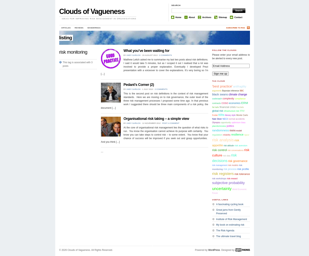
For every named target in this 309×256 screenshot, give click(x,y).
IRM (242, 110)
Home (178, 17)
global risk (217, 111)
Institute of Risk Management (231, 219)
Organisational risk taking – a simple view (156, 119)
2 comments (165, 55)
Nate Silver (217, 119)
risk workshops (219, 178)
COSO (224, 103)
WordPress (214, 250)
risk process (230, 169)
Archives (206, 17)
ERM (244, 103)
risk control (219, 150)
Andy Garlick (133, 55)
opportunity (226, 122)
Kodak (215, 115)
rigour (246, 135)
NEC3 (225, 119)
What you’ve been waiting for (147, 51)
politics (230, 126)
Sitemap (223, 17)
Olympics (216, 122)
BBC (242, 91)
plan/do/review (219, 126)
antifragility (239, 86)
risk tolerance (242, 174)
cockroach (217, 98)
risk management (220, 165)
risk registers (223, 174)
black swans (220, 94)
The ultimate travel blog (228, 236)
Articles (66, 28)
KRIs (221, 114)
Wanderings (94, 28)
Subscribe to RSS (235, 28)
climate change (238, 94)
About (192, 17)
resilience (237, 134)
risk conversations (235, 150)
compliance (240, 98)
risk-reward (232, 178)
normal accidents (237, 119)
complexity (228, 98)
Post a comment (170, 123)
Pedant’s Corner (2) (139, 85)
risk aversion (240, 145)
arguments (217, 91)
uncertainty (222, 188)
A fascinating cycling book (229, 204)
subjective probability (228, 183)
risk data (227, 156)
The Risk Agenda (225, 230)
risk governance (238, 161)
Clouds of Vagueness (92, 11)
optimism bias (238, 122)
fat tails (215, 107)
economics (235, 103)
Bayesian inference (230, 91)
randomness (220, 130)
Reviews (79, 28)
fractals (240, 107)
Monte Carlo (242, 115)
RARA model (236, 130)
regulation (217, 135)
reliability (227, 135)
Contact (238, 17)
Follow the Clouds (224, 50)
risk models (233, 165)
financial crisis (228, 107)
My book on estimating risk (230, 224)
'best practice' (222, 86)
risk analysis (223, 140)
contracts (216, 103)
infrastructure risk (231, 111)
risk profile (243, 169)
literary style (230, 115)
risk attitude (229, 145)
